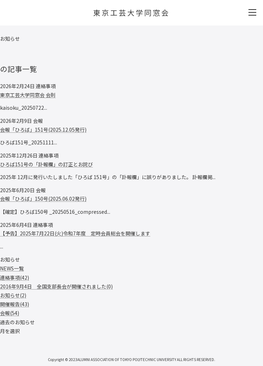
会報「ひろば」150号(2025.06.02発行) (43, 198)
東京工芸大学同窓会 (131, 12)
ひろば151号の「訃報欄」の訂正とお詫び (46, 164)
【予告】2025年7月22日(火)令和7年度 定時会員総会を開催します (75, 233)
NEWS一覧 (12, 268)
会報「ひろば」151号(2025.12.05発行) (43, 129)
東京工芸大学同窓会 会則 (28, 94)
